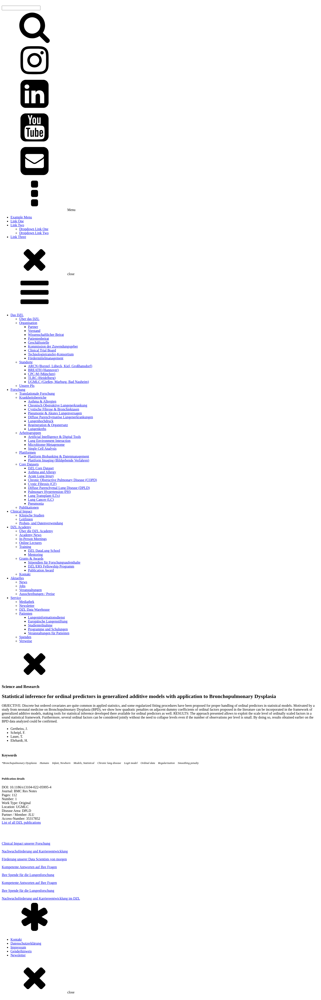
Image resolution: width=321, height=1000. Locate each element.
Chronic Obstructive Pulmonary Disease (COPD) (62, 480)
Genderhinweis (21, 951)
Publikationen (29, 507)
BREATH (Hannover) (43, 370)
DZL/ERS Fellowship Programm (51, 566)
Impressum (18, 947)
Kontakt (25, 574)
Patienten (25, 613)
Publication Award (41, 570)
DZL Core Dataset (41, 468)
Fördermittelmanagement (45, 358)
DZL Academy (20, 527)
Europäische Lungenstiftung (48, 621)
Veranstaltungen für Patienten (48, 633)
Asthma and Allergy (42, 472)
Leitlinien (26, 519)
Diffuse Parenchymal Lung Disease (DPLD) (59, 488)
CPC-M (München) (41, 374)
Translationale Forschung (37, 393)
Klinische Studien (31, 515)
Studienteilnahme (40, 625)
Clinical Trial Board (42, 350)
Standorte (26, 362)
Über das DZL (29, 319)
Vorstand (34, 331)
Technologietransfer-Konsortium (51, 354)
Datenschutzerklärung (25, 943)
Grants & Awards (31, 558)
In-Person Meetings (33, 539)
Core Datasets (29, 464)
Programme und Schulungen (48, 629)
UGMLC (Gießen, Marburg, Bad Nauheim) (58, 382)
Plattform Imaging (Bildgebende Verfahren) (58, 460)
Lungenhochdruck (40, 421)
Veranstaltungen (30, 590)
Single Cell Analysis (42, 448)
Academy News (30, 535)
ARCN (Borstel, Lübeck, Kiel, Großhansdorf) (60, 366)
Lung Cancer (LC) (41, 499)
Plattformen (27, 452)
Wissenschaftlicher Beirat (46, 334)
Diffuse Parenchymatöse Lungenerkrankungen (60, 417)
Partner (33, 327)
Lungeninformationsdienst (46, 617)
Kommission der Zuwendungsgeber (53, 346)
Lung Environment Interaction (49, 441)
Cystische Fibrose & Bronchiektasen (53, 409)
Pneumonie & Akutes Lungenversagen (55, 413)
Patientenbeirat (38, 338)
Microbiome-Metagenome (46, 444)
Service (15, 598)
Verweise (25, 641)
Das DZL (17, 315)
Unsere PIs (27, 386)
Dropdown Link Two (34, 233)
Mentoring (35, 554)
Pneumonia (36, 503)
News (23, 582)
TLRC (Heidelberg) (42, 378)
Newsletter (26, 605)
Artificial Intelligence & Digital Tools (54, 437)
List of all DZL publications (21, 822)
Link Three (18, 237)
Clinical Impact (21, 511)
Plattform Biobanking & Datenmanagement (58, 456)
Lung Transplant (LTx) (44, 495)
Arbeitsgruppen (30, 433)
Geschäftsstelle (38, 342)
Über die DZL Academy (36, 531)
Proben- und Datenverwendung (41, 523)
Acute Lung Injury (41, 476)
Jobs (22, 586)
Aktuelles (17, 578)
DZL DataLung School (44, 550)
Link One (17, 221)
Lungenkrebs (37, 429)
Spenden (25, 637)
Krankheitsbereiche (32, 397)
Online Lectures (30, 543)
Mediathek (26, 602)
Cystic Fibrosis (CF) (42, 484)
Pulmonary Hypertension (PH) (49, 492)
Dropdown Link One (33, 229)
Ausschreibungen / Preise (37, 594)
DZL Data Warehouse (34, 609)
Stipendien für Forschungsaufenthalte (54, 562)
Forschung (17, 389)
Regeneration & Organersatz (48, 425)
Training (25, 547)
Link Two (17, 225)
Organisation (28, 323)
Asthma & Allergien (42, 401)
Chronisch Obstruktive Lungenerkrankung (57, 405)
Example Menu (21, 217)
